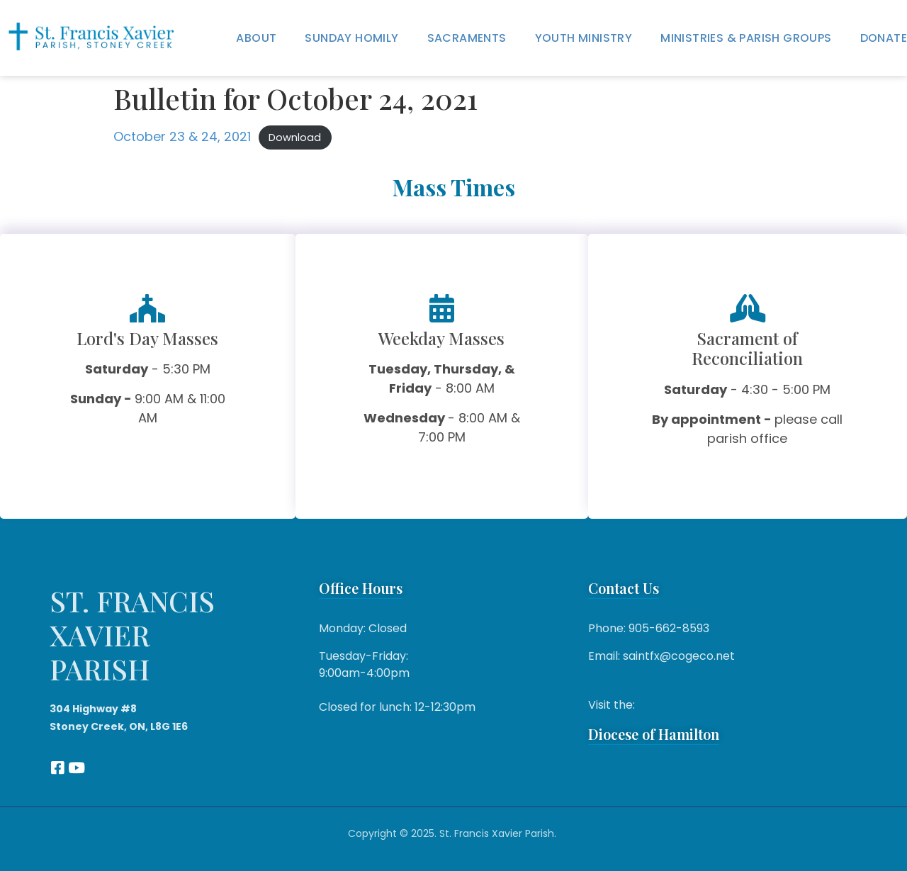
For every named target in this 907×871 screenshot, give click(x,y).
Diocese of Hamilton (653, 733)
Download (295, 137)
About (256, 38)
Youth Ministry (584, 38)
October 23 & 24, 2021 (182, 136)
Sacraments (467, 38)
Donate (883, 38)
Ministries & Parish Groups (745, 38)
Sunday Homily (351, 38)
